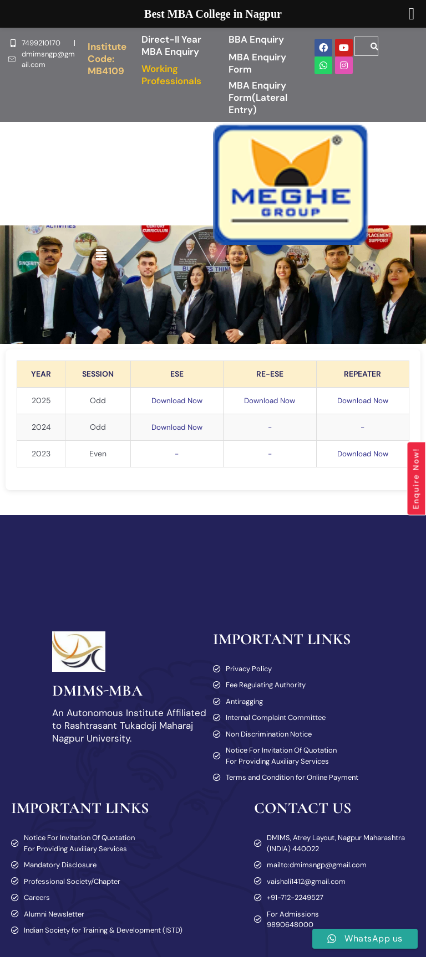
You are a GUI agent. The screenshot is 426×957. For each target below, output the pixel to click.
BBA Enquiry (256, 39)
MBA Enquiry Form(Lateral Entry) (258, 97)
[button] (101, 255)
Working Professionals (171, 75)
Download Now (173, 400)
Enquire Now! (416, 478)
